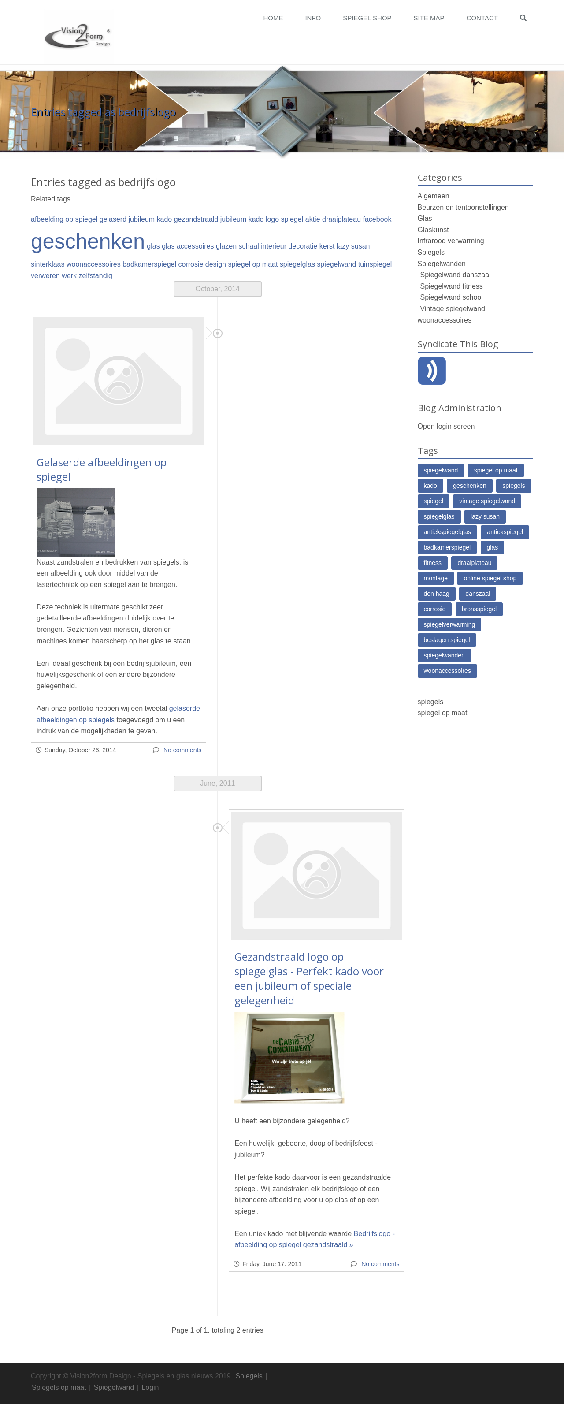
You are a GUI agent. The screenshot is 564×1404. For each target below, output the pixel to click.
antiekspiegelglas (447, 531)
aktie (312, 219)
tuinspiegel (375, 264)
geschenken (88, 241)
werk (69, 275)
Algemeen (433, 196)
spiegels (513, 485)
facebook (377, 219)
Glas (425, 218)
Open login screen (446, 426)
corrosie (190, 264)
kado (164, 219)
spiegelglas (297, 264)
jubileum (142, 219)
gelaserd (113, 219)
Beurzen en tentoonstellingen (463, 207)
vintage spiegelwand (487, 501)
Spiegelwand (114, 1387)
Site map (429, 18)
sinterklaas (47, 264)
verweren (45, 275)
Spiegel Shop (367, 18)
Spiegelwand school (451, 297)
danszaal (477, 593)
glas (153, 246)
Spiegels (431, 252)
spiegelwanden (444, 655)
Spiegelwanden (442, 263)
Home (273, 18)
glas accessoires (188, 246)
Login (150, 1387)
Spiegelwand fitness (451, 286)
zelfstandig (96, 275)
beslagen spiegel (447, 639)
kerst (327, 246)
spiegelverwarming (449, 624)
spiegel (292, 219)
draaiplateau (341, 219)
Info (313, 18)
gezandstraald (196, 219)
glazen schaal (237, 246)
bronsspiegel (479, 609)
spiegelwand (336, 264)
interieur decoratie (289, 246)
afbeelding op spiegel (64, 219)
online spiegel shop (490, 578)
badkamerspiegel (149, 264)
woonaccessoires (94, 264)
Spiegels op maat (59, 1387)
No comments (182, 750)
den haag (436, 593)
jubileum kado (242, 219)
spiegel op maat (253, 264)
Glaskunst (433, 230)
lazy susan (353, 246)
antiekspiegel (505, 531)
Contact (482, 18)
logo (272, 219)
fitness (433, 562)
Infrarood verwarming (451, 241)
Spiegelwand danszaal (455, 275)
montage (436, 578)
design (215, 264)
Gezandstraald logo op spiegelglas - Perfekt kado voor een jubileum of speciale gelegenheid (309, 978)
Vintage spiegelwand (452, 308)
